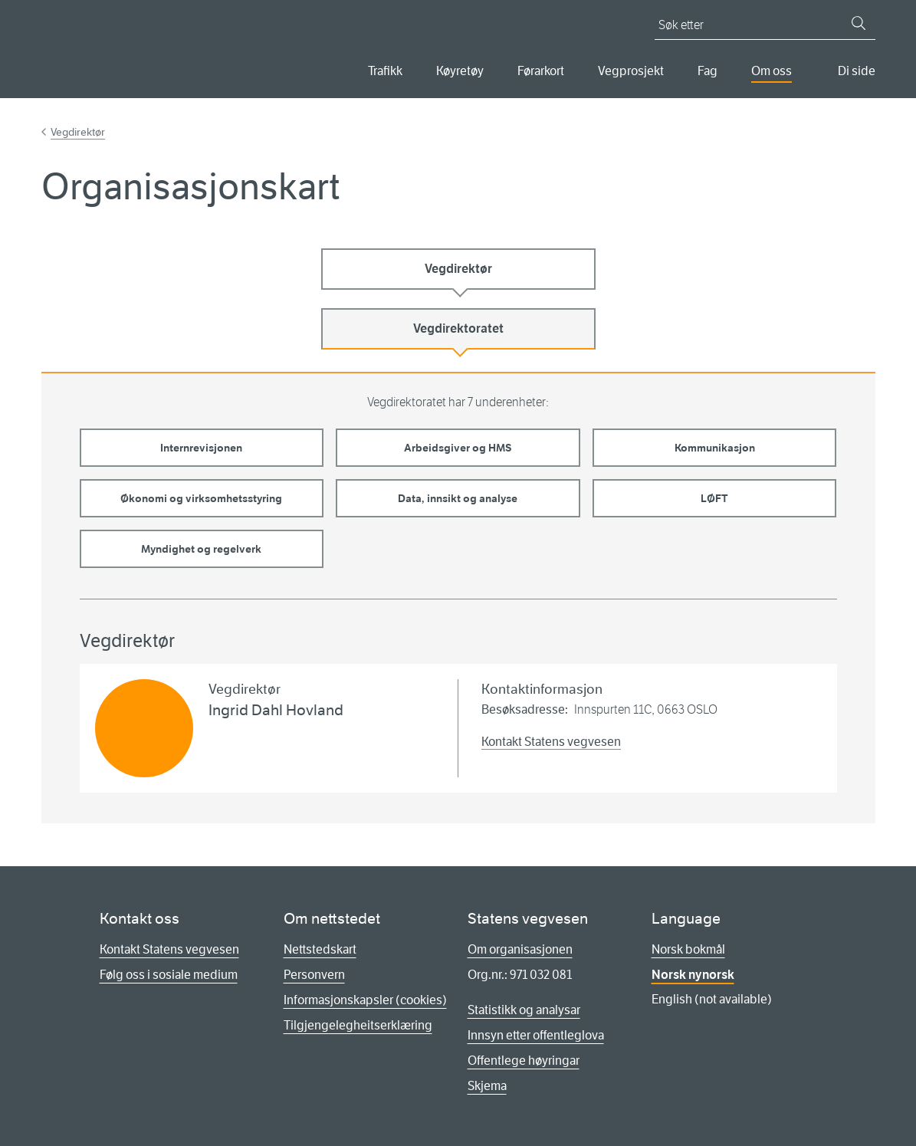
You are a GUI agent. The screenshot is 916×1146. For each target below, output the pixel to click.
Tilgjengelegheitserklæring (358, 1025)
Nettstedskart (320, 949)
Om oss (771, 71)
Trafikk (385, 71)
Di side (856, 71)
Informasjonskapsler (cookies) (365, 1000)
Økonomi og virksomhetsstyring (201, 498)
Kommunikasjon (715, 448)
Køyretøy (460, 71)
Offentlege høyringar (523, 1060)
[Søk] (858, 23)
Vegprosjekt (631, 71)
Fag (707, 71)
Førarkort (540, 71)
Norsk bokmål (688, 949)
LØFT (714, 498)
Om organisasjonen (520, 949)
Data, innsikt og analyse (457, 498)
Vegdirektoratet (458, 328)
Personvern (314, 974)
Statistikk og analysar (524, 1010)
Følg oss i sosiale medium (169, 974)
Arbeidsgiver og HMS (458, 448)
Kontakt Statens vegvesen (551, 741)
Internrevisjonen (201, 448)
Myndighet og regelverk (201, 549)
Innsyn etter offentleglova (536, 1035)
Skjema (487, 1086)
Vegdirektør (78, 132)
